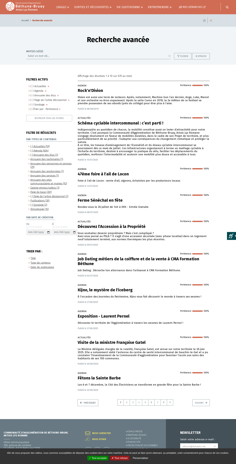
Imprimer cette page (204, 20)
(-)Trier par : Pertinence (44, 109)
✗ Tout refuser (120, 458)
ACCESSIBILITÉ (134, 438)
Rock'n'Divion (90, 90)
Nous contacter (101, 433)
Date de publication (42, 267)
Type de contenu (40, 262)
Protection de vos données (142, 445)
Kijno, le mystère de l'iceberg (105, 290)
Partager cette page (211, 20)
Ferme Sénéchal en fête (100, 200)
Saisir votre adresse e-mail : (197, 439)
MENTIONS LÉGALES (136, 435)
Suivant (199, 403)
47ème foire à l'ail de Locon (103, 174)
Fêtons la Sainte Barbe (99, 378)
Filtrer (184, 56)
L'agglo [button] (61, 7)
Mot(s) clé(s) (34, 51)
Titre (33, 258)
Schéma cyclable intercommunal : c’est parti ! (120, 123)
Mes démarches (192, 7)
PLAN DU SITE (133, 442)
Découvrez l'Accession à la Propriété (112, 226)
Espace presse (135, 431)
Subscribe (215, 446)
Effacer (202, 56)
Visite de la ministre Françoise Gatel (112, 342)
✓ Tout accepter (98, 458)
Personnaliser (140, 458)
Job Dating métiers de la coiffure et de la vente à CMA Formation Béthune (138, 261)
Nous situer (99, 439)
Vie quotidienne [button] (128, 7)
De (39, 229)
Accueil (25, 20)
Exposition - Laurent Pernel (103, 316)
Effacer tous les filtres (50, 118)
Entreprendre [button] (158, 7)
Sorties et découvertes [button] (91, 7)
